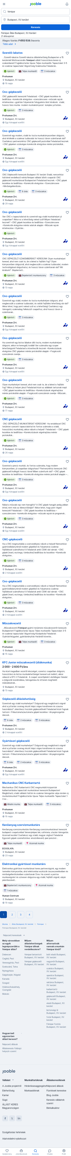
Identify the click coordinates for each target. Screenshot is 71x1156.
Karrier (5, 1095)
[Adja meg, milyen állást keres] (35, 11)
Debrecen (6, 954)
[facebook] (5, 1118)
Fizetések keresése (56, 1090)
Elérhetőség (8, 1090)
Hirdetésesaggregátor (35, 1085)
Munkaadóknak (31, 1090)
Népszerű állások (10, 1044)
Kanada (5, 979)
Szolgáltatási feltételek (13, 1132)
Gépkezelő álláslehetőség (18, 698)
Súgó (4, 1099)
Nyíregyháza (8, 970)
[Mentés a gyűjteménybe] (67, 53)
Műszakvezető (11, 623)
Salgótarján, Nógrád (11, 975)
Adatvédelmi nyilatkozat (14, 1138)
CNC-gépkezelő (12, 539)
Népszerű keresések (14, 935)
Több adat (10, 44)
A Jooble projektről (11, 1085)
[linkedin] (19, 1118)
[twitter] (12, 1118)
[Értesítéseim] (67, 4)
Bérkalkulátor (53, 1107)
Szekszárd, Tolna (10, 966)
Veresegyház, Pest (10, 962)
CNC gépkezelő (12, 419)
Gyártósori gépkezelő (16, 740)
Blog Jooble (52, 1095)
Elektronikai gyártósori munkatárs (24, 864)
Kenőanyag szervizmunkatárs (21, 824)
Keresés (35, 27)
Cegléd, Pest (8, 958)
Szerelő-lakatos (12, 52)
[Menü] (4, 4)
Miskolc (5, 994)
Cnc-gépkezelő (12, 91)
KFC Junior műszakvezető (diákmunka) (27, 662)
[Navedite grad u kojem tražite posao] (35, 19)
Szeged (5, 983)
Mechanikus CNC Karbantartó (21, 782)
